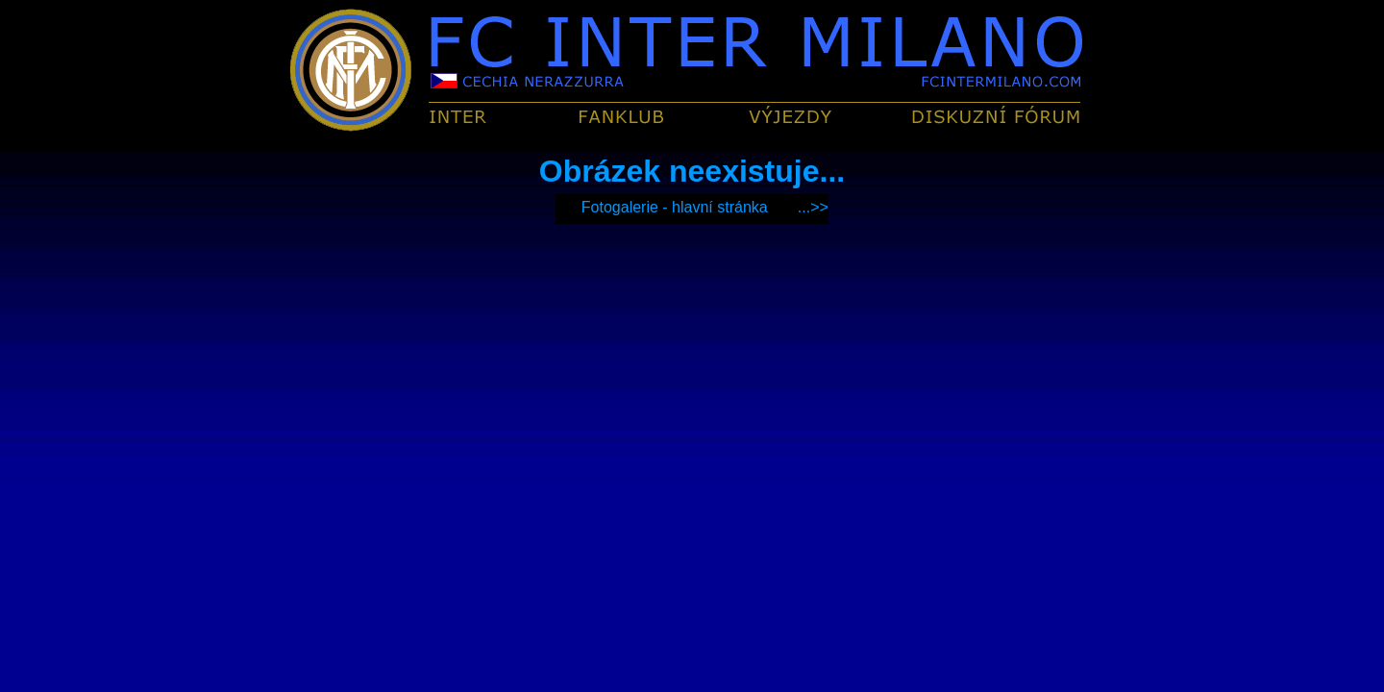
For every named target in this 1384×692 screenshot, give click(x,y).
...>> (813, 207)
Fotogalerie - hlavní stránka (674, 207)
